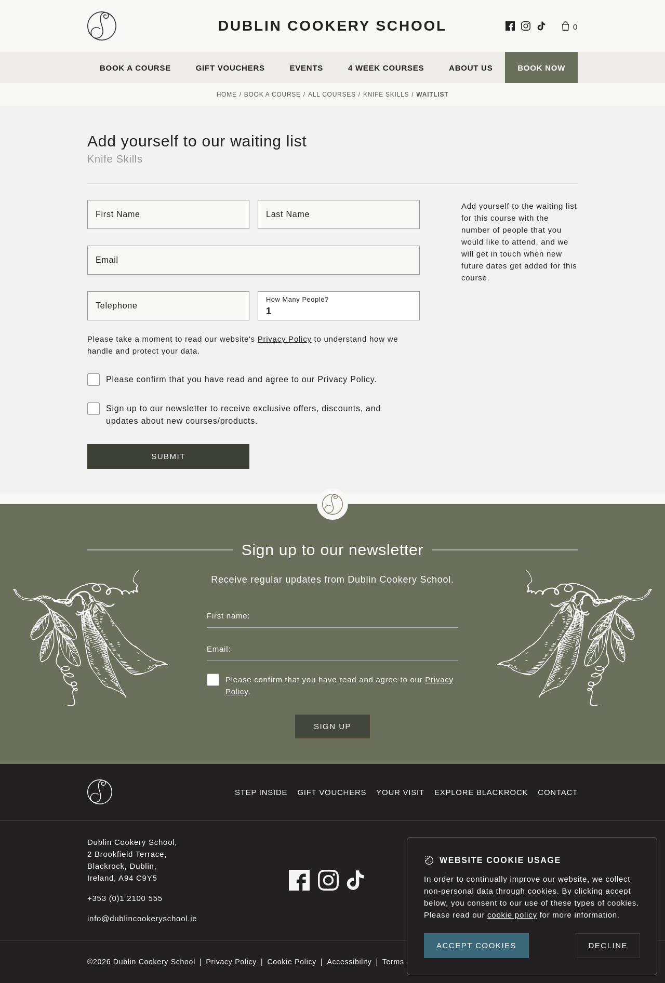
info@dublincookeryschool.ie (142, 918)
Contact (558, 792)
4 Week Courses (386, 67)
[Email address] (332, 648)
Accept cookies (476, 945)
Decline (608, 945)
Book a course (135, 67)
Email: (219, 648)
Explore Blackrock (481, 792)
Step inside (261, 792)
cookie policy (512, 914)
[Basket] (570, 26)
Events (307, 67)
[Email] (253, 260)
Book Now (541, 67)
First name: (228, 615)
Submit (168, 456)
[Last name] (339, 214)
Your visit (400, 792)
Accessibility (349, 962)
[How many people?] (339, 305)
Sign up (332, 726)
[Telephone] (168, 305)
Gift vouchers (230, 67)
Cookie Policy (291, 962)
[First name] (168, 214)
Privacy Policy (285, 338)
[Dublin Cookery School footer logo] (99, 791)
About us (471, 67)
